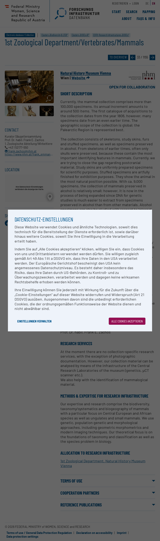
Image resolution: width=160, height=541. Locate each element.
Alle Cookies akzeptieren (127, 321)
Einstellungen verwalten (34, 321)
